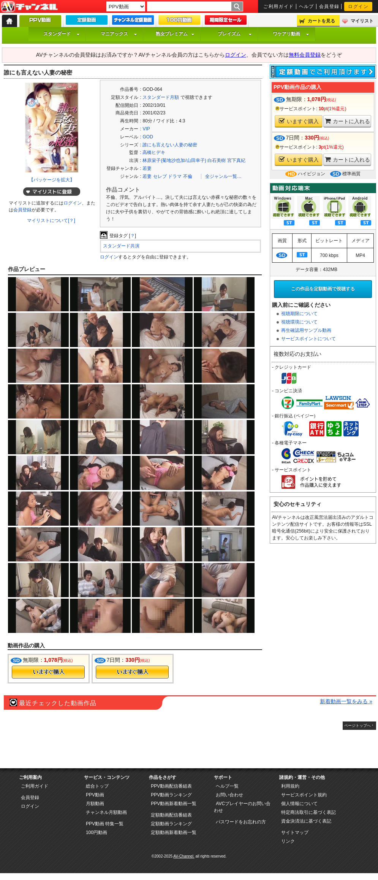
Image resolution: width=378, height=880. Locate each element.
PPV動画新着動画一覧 (173, 803)
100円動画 (96, 832)
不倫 (187, 176)
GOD (147, 137)
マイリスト (362, 21)
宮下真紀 (236, 160)
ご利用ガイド (278, 6)
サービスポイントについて (308, 338)
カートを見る (321, 21)
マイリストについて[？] (51, 220)
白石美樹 (216, 160)
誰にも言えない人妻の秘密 (169, 144)
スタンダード (61, 33)
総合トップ (97, 786)
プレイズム (235, 33)
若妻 (147, 168)
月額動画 (95, 803)
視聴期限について (299, 313)
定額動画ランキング (171, 823)
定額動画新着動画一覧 (173, 832)
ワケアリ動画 (291, 33)
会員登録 (329, 6)
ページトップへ (357, 725)
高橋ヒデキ (153, 152)
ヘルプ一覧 (227, 786)
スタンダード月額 (160, 97)
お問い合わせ (229, 795)
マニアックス (119, 33)
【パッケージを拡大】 (51, 179)
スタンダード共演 (121, 246)
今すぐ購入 (48, 672)
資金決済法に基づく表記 (306, 821)
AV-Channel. (183, 856)
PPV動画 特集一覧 (104, 823)
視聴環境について (299, 322)
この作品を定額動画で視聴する (323, 289)
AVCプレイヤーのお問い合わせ (242, 807)
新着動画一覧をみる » (346, 701)
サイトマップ (294, 832)
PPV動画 (95, 795)
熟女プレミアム (175, 33)
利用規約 (290, 786)
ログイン (358, 6)
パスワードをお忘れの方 (241, 822)
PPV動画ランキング (171, 795)
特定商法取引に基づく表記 (308, 812)
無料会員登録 (305, 55)
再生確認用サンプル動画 (306, 330)
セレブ (160, 176)
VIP (146, 129)
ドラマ (175, 176)
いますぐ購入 (299, 121)
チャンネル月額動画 (106, 812)
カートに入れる (347, 121)
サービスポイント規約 (304, 795)
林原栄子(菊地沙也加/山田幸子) (174, 160)
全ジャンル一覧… (223, 176)
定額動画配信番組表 (171, 815)
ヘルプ (306, 6)
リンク (288, 841)
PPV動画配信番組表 (171, 786)
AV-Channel (29, 7)
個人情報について (299, 803)
